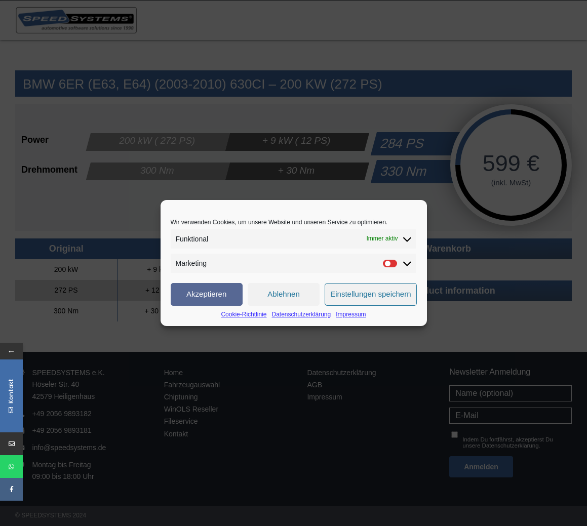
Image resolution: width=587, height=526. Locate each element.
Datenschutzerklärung (301, 314)
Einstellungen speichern (370, 294)
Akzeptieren (206, 294)
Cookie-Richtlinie (243, 314)
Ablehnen (283, 294)
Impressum (351, 314)
